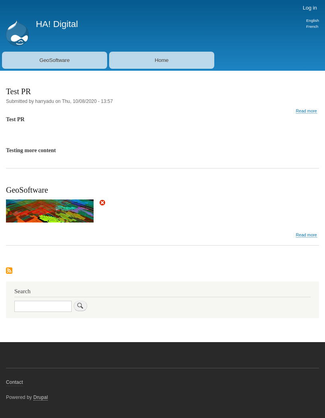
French (312, 26)
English (312, 20)
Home (162, 60)
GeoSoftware (54, 60)
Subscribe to (9, 271)
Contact (14, 382)
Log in (310, 8)
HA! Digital (57, 24)
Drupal (40, 397)
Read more (306, 111)
